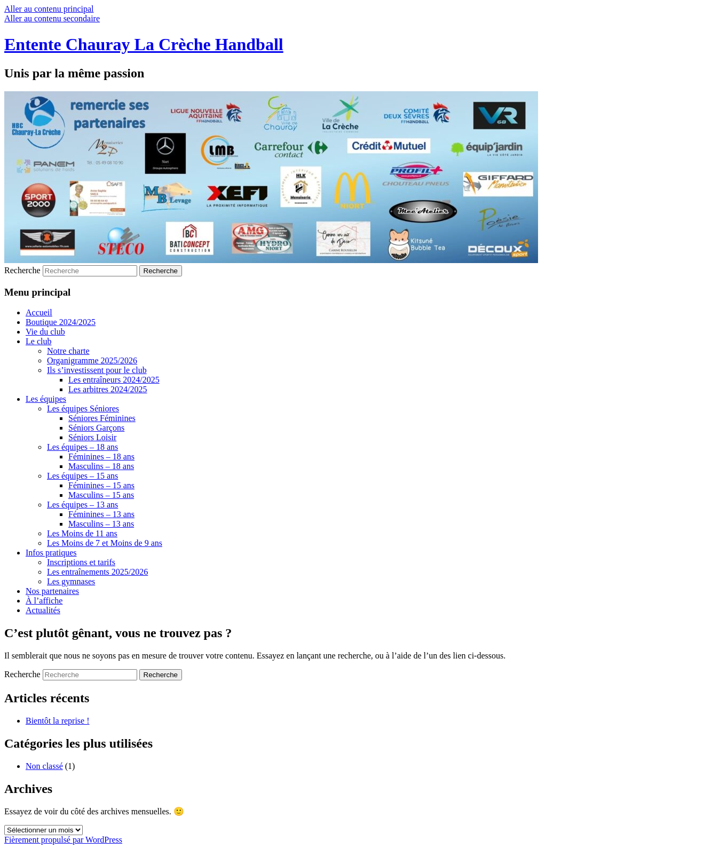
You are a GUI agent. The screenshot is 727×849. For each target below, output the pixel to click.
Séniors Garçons (96, 427)
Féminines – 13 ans (101, 514)
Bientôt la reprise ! (58, 720)
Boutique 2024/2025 (61, 322)
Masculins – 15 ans (101, 494)
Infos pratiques (51, 552)
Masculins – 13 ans (101, 523)
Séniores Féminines (102, 418)
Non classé (44, 766)
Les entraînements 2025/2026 (97, 571)
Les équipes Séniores (83, 408)
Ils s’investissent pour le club (97, 370)
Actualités (43, 610)
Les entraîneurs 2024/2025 (114, 379)
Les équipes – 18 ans (82, 446)
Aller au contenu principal (49, 8)
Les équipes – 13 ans (82, 504)
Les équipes (46, 398)
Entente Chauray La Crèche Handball (143, 44)
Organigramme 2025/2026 (92, 360)
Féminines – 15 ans (101, 485)
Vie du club (45, 331)
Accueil (39, 312)
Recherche (22, 270)
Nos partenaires (52, 591)
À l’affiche (44, 600)
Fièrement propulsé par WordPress (63, 839)
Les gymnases (71, 581)
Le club (38, 341)
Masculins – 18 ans (101, 466)
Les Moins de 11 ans (82, 533)
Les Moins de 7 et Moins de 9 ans (104, 543)
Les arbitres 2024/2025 (107, 389)
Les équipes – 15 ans (82, 475)
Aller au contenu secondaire (52, 18)
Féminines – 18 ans (101, 456)
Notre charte (68, 350)
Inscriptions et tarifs (81, 562)
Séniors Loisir (92, 437)
